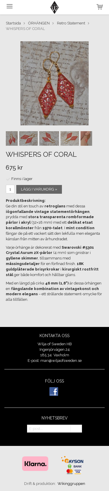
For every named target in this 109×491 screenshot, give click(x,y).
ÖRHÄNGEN (39, 23)
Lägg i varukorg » (39, 189)
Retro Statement (71, 23)
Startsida (13, 23)
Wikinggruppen (71, 483)
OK (76, 429)
